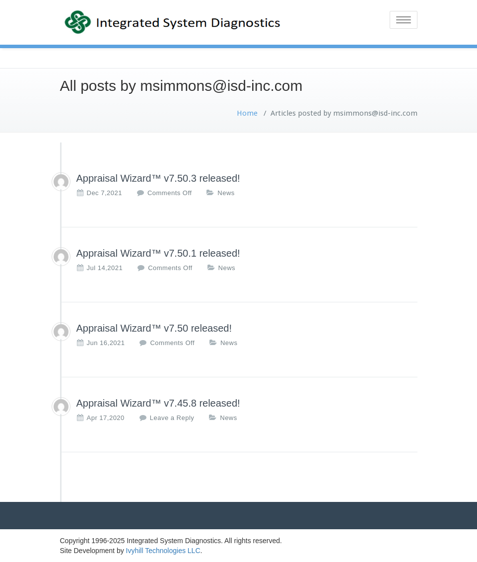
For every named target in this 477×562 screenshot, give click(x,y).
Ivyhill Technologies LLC (163, 551)
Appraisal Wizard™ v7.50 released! (154, 328)
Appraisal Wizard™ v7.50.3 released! (158, 178)
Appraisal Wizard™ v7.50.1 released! (158, 253)
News (226, 193)
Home (247, 113)
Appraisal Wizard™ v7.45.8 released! (158, 403)
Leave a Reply (172, 418)
